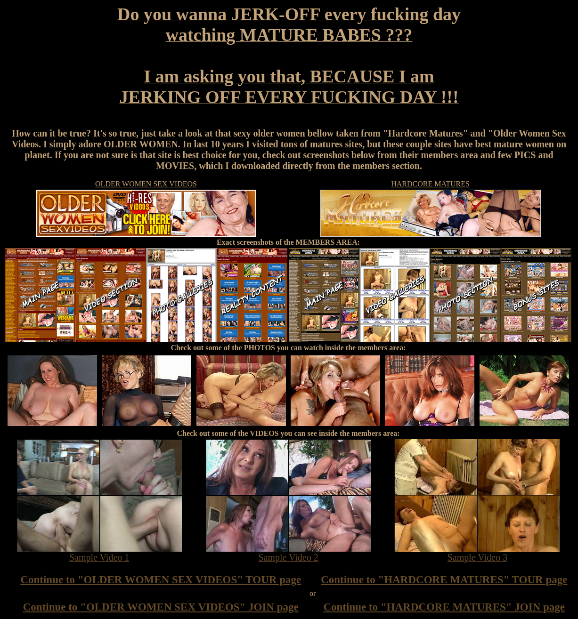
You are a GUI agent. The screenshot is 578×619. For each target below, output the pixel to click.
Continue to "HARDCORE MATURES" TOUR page (444, 580)
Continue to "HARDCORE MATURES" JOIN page (444, 607)
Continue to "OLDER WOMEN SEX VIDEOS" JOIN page (161, 607)
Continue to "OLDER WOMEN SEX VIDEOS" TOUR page (160, 580)
